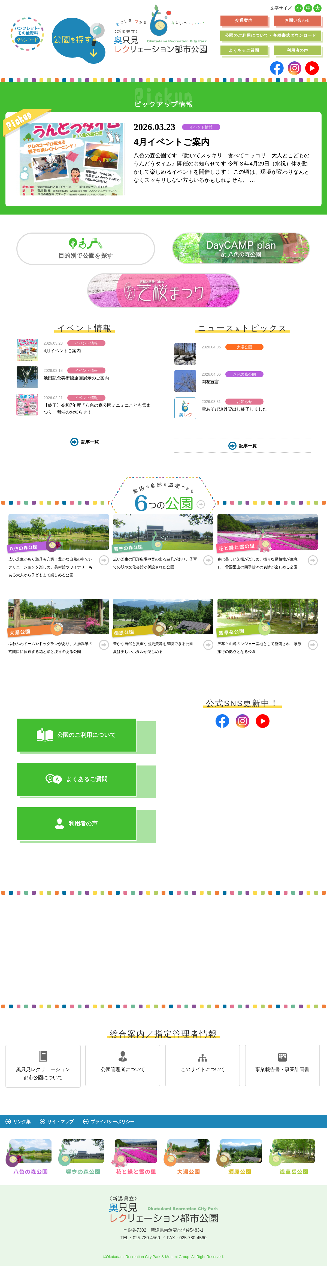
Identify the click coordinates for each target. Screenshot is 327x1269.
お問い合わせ (297, 20)
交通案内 (244, 20)
